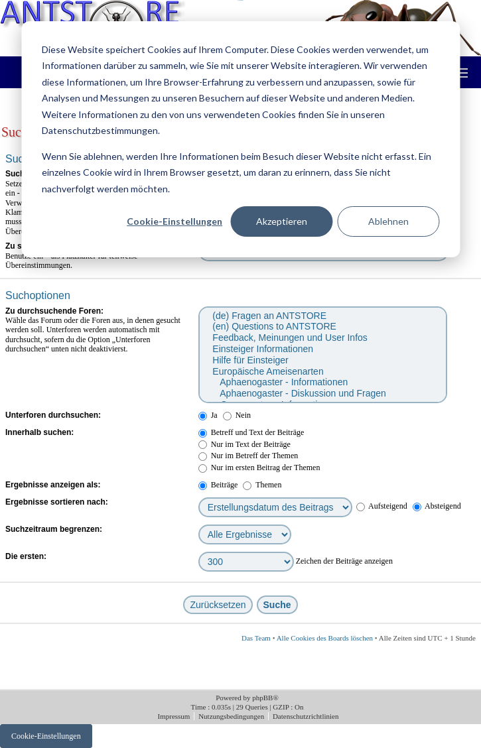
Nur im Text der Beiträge (244, 444)
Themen (262, 484)
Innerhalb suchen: (39, 432)
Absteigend (437, 506)
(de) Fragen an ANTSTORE (322, 316)
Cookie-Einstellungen (174, 221)
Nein (237, 415)
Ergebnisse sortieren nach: (56, 502)
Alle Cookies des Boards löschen (325, 638)
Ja (208, 415)
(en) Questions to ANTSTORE (322, 326)
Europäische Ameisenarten (322, 371)
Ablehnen (388, 221)
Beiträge (218, 484)
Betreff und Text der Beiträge (251, 432)
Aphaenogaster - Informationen (322, 382)
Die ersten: (25, 556)
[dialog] (240, 139)
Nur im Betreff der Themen (248, 455)
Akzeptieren (281, 221)
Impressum (175, 716)
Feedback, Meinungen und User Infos (322, 337)
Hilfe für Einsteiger (322, 360)
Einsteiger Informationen (322, 349)
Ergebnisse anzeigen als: (52, 484)
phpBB (262, 698)
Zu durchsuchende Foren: (54, 311)
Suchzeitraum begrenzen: (53, 529)
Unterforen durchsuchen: (53, 415)
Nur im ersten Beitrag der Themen (259, 467)
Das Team (256, 638)
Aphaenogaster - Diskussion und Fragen (322, 393)
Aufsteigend (381, 506)
